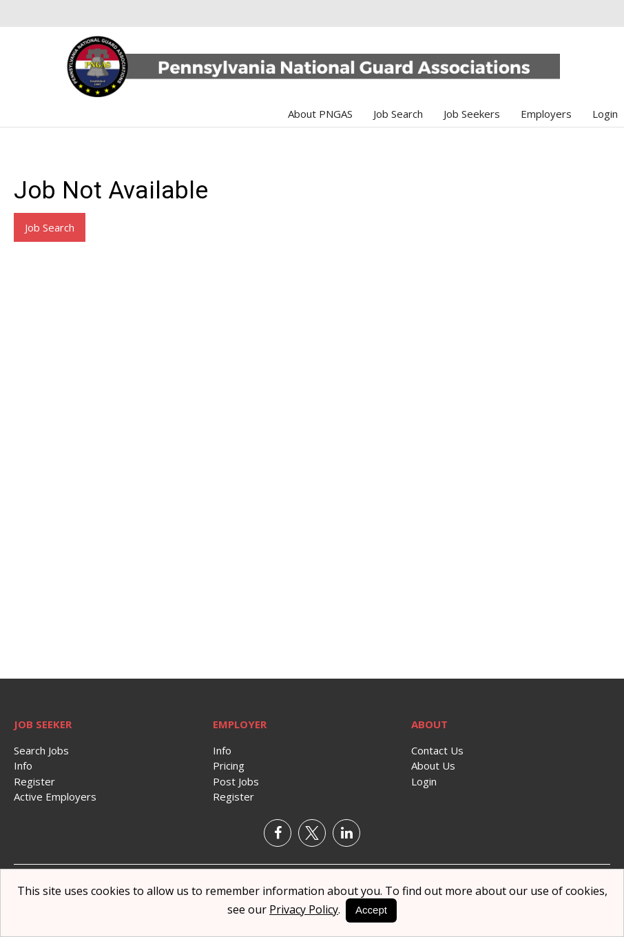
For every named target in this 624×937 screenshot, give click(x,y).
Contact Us (437, 750)
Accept (371, 910)
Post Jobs (236, 781)
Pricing (229, 765)
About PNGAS (320, 114)
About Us (433, 765)
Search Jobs (41, 750)
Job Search (398, 114)
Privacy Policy (303, 909)
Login (605, 114)
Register (34, 781)
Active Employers (55, 796)
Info (23, 765)
